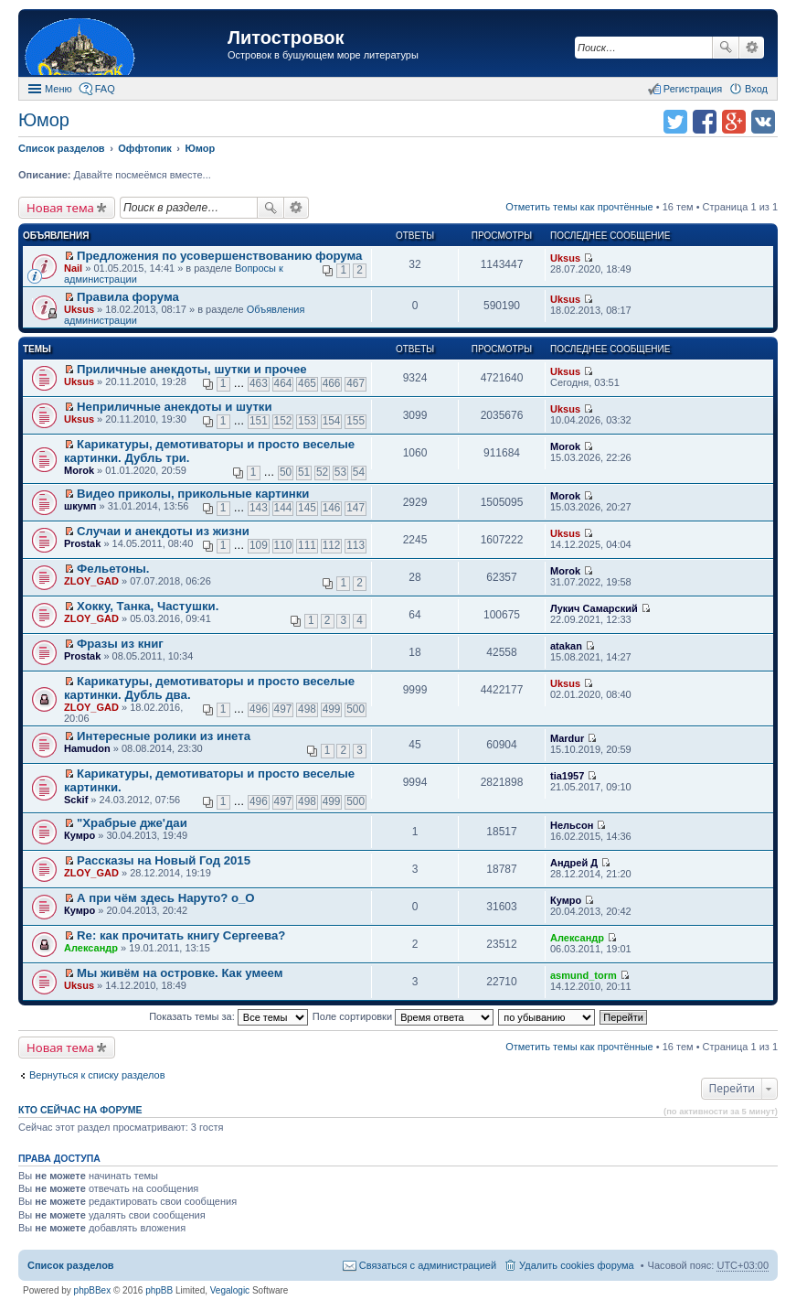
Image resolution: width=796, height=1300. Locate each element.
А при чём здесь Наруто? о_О (166, 898)
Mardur (567, 738)
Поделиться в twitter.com (675, 122)
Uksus (565, 257)
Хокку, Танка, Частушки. (147, 606)
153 (307, 420)
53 (340, 472)
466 (332, 383)
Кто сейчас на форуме (80, 1109)
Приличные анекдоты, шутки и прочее (192, 369)
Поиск (725, 48)
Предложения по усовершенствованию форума (219, 256)
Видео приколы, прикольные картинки (193, 493)
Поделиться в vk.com (763, 122)
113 (355, 545)
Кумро (79, 835)
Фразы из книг (120, 643)
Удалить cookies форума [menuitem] (576, 1265)
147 (355, 507)
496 (258, 709)
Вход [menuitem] (756, 88)
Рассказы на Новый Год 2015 (163, 860)
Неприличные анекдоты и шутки (174, 407)
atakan (566, 645)
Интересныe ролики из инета (163, 736)
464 (283, 383)
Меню (58, 88)
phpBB (159, 1290)
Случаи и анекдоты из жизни (163, 531)
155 (355, 420)
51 (304, 472)
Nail (73, 268)
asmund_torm (583, 975)
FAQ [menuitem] (105, 88)
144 (283, 507)
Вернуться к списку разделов (97, 1074)
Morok (79, 470)
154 (332, 420)
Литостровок (286, 37)
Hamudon (87, 748)
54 (359, 472)
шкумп (80, 505)
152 (283, 420)
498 (307, 709)
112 (332, 545)
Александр (91, 947)
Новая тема (60, 207)
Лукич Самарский (594, 608)
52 (322, 472)
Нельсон (571, 825)
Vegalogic (229, 1290)
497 (283, 709)
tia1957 (567, 775)
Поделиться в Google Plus (734, 122)
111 (307, 545)
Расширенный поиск (751, 48)
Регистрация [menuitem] (692, 88)
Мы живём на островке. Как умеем (179, 973)
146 (332, 507)
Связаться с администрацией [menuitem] (427, 1265)
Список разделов (70, 1265)
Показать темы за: (228, 1016)
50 (286, 472)
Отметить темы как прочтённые (579, 206)
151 (258, 420)
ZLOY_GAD (91, 580)
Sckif (76, 799)
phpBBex (92, 1290)
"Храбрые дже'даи (132, 823)
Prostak (82, 543)
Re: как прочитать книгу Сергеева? (181, 935)
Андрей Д (574, 862)
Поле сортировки (403, 1016)
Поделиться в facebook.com (704, 122)
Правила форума (128, 297)
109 (258, 545)
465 (307, 383)
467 (355, 383)
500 (355, 709)
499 (332, 709)
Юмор (43, 120)
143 (258, 507)
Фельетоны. (113, 568)
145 (307, 507)
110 (283, 545)
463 (258, 383)
